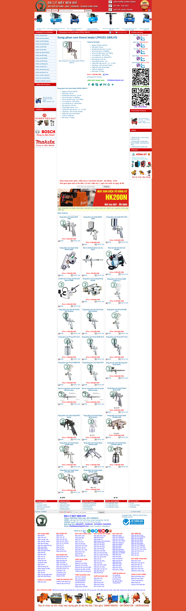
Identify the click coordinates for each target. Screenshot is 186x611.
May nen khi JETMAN (43, 52)
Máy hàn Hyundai (118, 549)
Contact (54, 10)
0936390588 (107, 524)
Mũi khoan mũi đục (58, 590)
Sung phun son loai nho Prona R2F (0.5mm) (93, 310)
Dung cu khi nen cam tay (44, 80)
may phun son (88, 208)
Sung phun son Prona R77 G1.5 (116, 337)
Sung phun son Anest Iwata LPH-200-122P (69, 471)
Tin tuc (132, 503)
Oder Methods (87, 507)
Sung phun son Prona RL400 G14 (116, 310)
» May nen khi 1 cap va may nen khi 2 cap (140, 141)
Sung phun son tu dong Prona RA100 (93, 279)
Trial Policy (63, 503)
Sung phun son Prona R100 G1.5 (93, 337)
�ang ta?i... (93, 149)
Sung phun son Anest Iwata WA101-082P (69, 248)
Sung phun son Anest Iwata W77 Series (69, 416)
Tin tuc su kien (134, 501)
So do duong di (88, 509)
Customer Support (88, 501)
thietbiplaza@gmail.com (115, 80)
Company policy (64, 501)
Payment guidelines (89, 505)
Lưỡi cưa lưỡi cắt (80, 590)
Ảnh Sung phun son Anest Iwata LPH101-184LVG (72, 62)
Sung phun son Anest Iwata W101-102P (116, 389)
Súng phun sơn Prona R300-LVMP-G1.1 (116, 280)
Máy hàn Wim (117, 548)
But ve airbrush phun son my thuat (93, 248)
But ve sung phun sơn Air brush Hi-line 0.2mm (93, 389)
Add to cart (75, 241)
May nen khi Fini (41, 49)
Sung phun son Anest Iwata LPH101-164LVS (116, 443)
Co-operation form (112, 505)
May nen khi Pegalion (43, 41)
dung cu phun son (100, 208)
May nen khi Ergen (42, 61)
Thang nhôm (117, 583)
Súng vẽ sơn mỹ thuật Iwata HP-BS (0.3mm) (117, 363)
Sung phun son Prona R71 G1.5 (69, 337)
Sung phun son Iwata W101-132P (69, 218)
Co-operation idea (112, 503)
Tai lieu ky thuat (135, 505)
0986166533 (80, 524)
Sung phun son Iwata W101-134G (92, 218)
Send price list (121, 32)
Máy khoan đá (98, 573)
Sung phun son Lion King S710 (92, 362)
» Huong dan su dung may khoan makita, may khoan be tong (140, 145)
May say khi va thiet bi (43, 75)
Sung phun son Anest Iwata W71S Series (93, 416)
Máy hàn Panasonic (119, 551)
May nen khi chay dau (43, 69)
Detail (60, 241)
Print (111, 32)
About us (39, 503)
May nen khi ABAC (42, 58)
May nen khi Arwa (42, 66)
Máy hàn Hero (117, 546)
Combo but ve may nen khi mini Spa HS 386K (69, 279)
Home (49, 10)
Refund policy (64, 507)
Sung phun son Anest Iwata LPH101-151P (93, 443)
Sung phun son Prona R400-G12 (69, 362)
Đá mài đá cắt (69, 590)
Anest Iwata (80, 208)
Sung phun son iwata (68, 208)
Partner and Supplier (112, 501)
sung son (117, 208)
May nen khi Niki (41, 46)
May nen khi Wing (42, 55)
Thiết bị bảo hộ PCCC (63, 583)
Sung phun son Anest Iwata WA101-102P (93, 471)
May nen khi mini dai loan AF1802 (116, 248)
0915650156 (89, 524)
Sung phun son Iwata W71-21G (116, 217)
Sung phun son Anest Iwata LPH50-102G (69, 443)
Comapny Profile (41, 501)
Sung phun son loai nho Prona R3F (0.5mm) (69, 310)
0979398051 (98, 524)
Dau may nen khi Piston (43, 78)
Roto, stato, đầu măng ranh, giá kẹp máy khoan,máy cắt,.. (127, 590)
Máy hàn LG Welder (119, 553)
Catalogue (133, 507)
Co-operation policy (113, 507)
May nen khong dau (42, 63)
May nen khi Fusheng (43, 38)
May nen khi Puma (42, 35)
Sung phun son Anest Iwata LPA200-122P (116, 416)
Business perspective (43, 507)
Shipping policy (65, 509)
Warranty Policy (65, 505)
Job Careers (40, 509)
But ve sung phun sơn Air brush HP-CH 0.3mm (69, 389)
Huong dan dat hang (89, 503)
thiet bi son (110, 208)
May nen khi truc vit (42, 72)
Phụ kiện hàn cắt (103, 590)
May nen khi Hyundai (43, 44)
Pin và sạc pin (91, 590)
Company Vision (42, 505)
